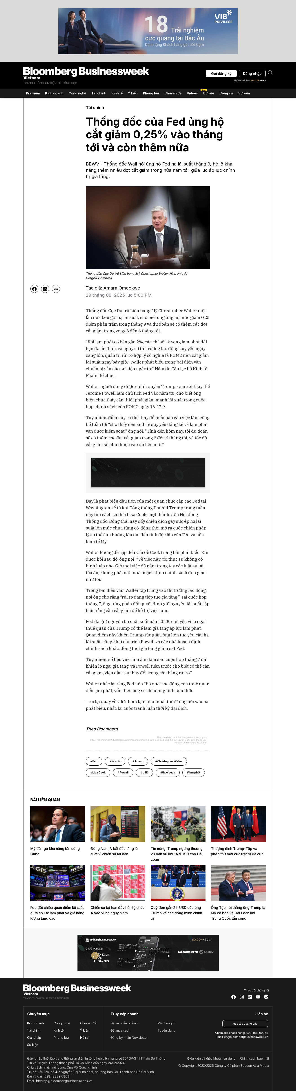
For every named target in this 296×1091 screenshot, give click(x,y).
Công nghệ (62, 1023)
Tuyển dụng (166, 1030)
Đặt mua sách (120, 1030)
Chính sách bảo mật (254, 1058)
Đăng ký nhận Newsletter (129, 1037)
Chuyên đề (88, 1023)
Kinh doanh (35, 1023)
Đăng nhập (252, 73)
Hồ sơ (84, 1037)
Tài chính (33, 1030)
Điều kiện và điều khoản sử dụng (211, 1058)
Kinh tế (59, 1030)
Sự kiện (244, 93)
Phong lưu (61, 1037)
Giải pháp (34, 1037)
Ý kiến (84, 1030)
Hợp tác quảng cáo (245, 1023)
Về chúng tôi (167, 1023)
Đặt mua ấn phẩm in (124, 1023)
